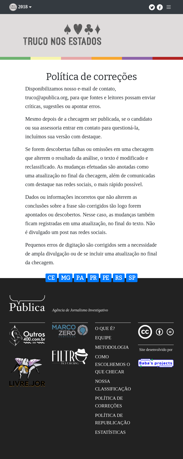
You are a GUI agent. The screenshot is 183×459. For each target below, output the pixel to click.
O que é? (105, 328)
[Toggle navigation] (169, 7)
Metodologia (112, 347)
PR (93, 277)
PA (80, 277)
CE (51, 277)
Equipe (103, 337)
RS (118, 277)
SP (131, 277)
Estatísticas (110, 432)
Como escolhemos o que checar (112, 364)
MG (65, 277)
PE (105, 277)
